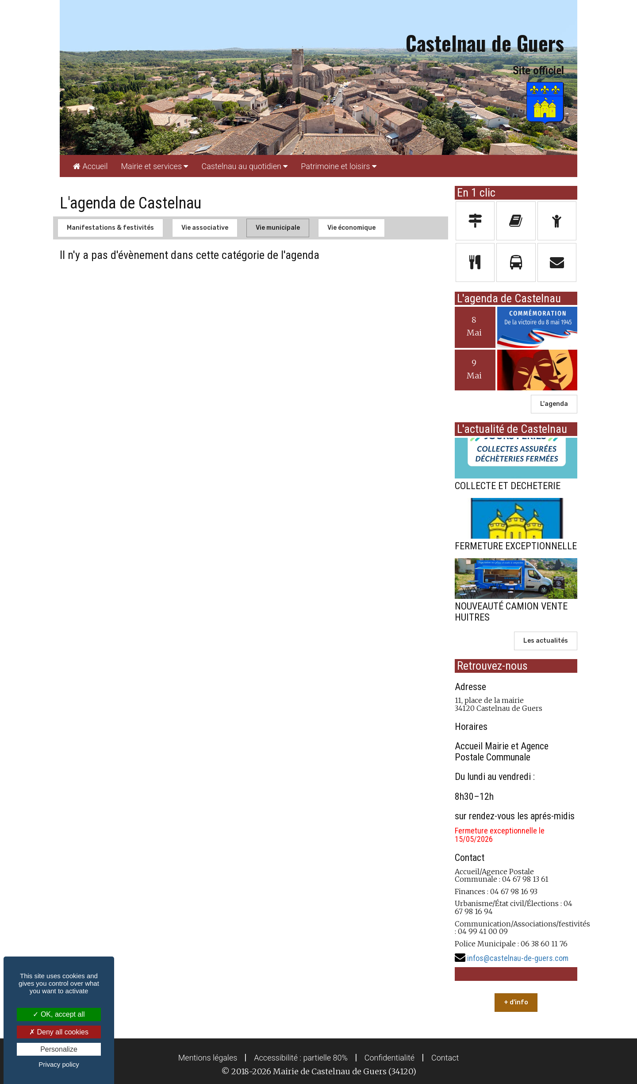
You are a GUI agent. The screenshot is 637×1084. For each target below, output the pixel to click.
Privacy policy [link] (58, 1064)
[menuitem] (90, 166)
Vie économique (351, 227)
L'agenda (554, 404)
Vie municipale (278, 227)
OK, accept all (58, 1014)
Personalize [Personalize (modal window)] (58, 1049)
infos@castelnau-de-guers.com (517, 958)
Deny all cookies (58, 1032)
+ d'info (516, 1002)
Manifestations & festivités (110, 227)
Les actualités (545, 640)
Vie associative (204, 227)
